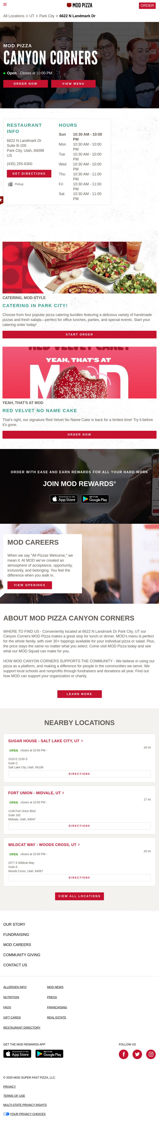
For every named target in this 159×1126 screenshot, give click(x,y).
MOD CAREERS (17, 945)
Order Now (79, 434)
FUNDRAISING (16, 935)
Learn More (79, 694)
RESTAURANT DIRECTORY (21, 1027)
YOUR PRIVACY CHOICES (24, 1114)
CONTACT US (15, 965)
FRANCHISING (57, 1007)
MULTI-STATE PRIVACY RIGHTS (25, 1105)
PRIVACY (9, 1086)
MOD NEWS (55, 987)
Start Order (79, 334)
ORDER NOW (26, 83)
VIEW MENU (73, 83)
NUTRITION (11, 997)
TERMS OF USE (14, 1095)
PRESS (52, 997)
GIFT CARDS (12, 1017)
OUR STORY (14, 925)
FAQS (7, 1007)
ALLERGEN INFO (14, 987)
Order (147, 6)
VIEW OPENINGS (30, 585)
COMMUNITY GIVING (21, 955)
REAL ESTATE (56, 1017)
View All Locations (79, 897)
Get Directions (29, 172)
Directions (49, 773)
